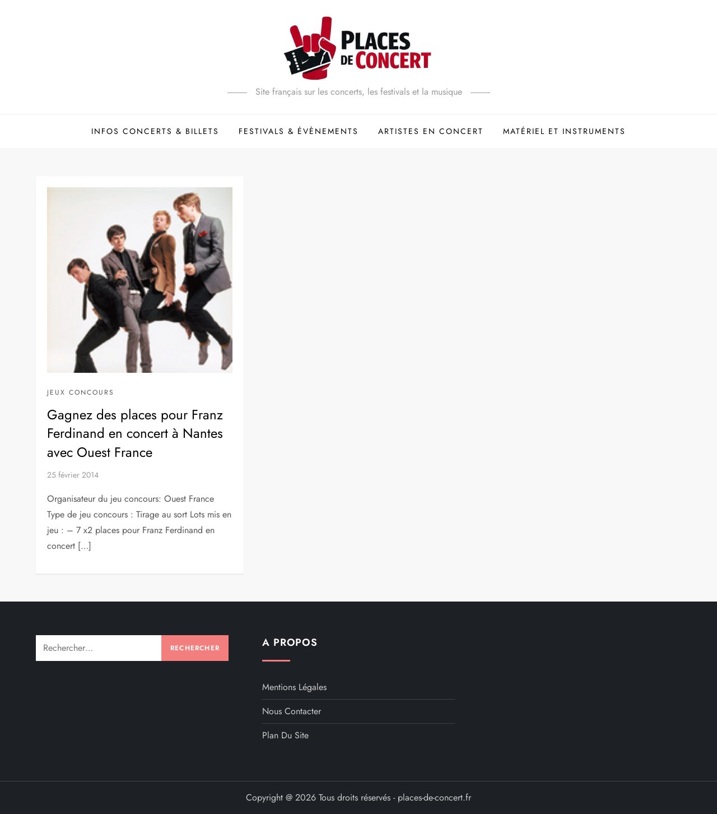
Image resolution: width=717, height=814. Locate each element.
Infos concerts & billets (155, 131)
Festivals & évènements (298, 131)
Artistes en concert (430, 131)
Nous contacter (291, 711)
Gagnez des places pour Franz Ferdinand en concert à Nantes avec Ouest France (135, 433)
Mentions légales (294, 687)
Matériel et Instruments (564, 131)
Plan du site (285, 735)
